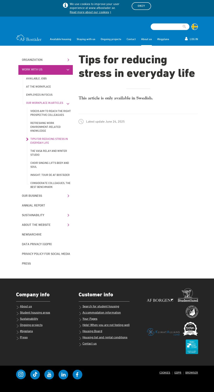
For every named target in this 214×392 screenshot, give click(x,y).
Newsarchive (32, 234)
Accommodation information (100, 313)
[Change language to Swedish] (194, 26)
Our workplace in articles (44, 103)
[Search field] (170, 26)
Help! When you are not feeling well (104, 326)
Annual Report (33, 205)
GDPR (177, 372)
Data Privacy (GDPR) (37, 244)
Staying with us (86, 39)
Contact (131, 39)
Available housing (60, 39)
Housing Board (90, 332)
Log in (191, 39)
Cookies (164, 372)
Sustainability (33, 215)
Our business (32, 196)
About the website (36, 225)
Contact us (88, 344)
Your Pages (88, 319)
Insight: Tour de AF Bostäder (50, 175)
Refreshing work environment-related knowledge (45, 127)
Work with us (32, 69)
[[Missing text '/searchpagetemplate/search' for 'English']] (184, 25)
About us (146, 39)
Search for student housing (99, 307)
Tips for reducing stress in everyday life (49, 141)
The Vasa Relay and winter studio (48, 153)
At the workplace (38, 86)
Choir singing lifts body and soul (49, 165)
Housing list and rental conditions (103, 338)
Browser (191, 372)
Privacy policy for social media (46, 254)
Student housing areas (33, 313)
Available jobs (36, 78)
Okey (141, 6)
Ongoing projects (111, 39)
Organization (32, 60)
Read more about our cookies (89, 12)
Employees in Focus (39, 95)
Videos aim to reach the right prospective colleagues (50, 113)
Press (26, 263)
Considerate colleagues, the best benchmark (50, 185)
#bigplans (163, 39)
